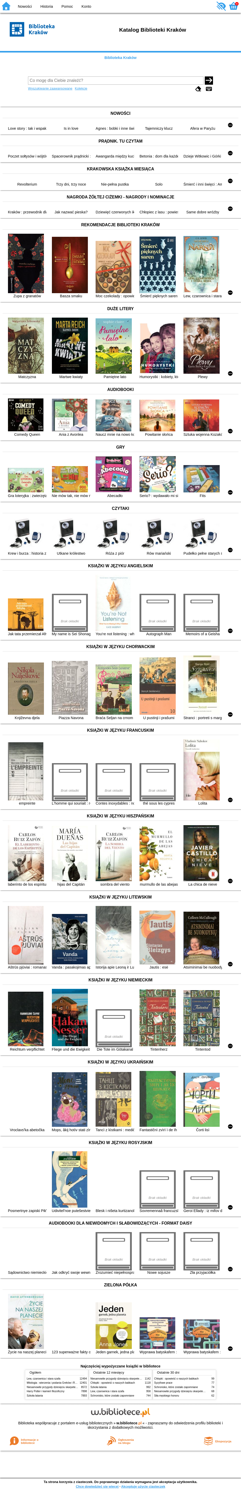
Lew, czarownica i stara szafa (43, 1378)
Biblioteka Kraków (121, 58)
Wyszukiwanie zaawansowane (50, 88)
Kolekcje (81, 88)
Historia (46, 6)
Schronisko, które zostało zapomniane (112, 1395)
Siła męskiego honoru (166, 1395)
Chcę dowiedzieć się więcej (97, 1486)
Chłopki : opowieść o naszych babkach (112, 1382)
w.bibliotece (129, 1423)
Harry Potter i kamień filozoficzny (45, 1391)
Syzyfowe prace (163, 1382)
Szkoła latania (35, 1395)
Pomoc (67, 6)
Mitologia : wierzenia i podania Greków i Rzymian (55, 1382)
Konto (86, 6)
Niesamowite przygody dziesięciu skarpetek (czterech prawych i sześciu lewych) (73, 1387)
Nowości (25, 6)
